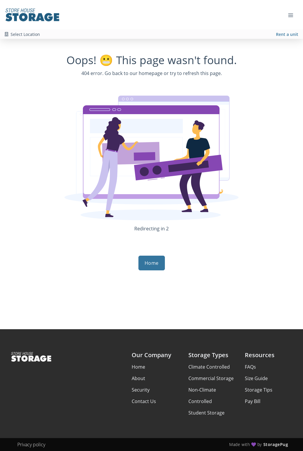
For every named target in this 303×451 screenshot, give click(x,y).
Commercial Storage (211, 378)
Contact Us (144, 401)
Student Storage (206, 413)
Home (152, 263)
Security (141, 390)
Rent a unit (287, 34)
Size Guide (256, 378)
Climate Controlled (209, 367)
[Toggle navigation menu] (293, 14)
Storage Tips (258, 390)
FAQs (250, 367)
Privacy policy (31, 444)
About (138, 378)
